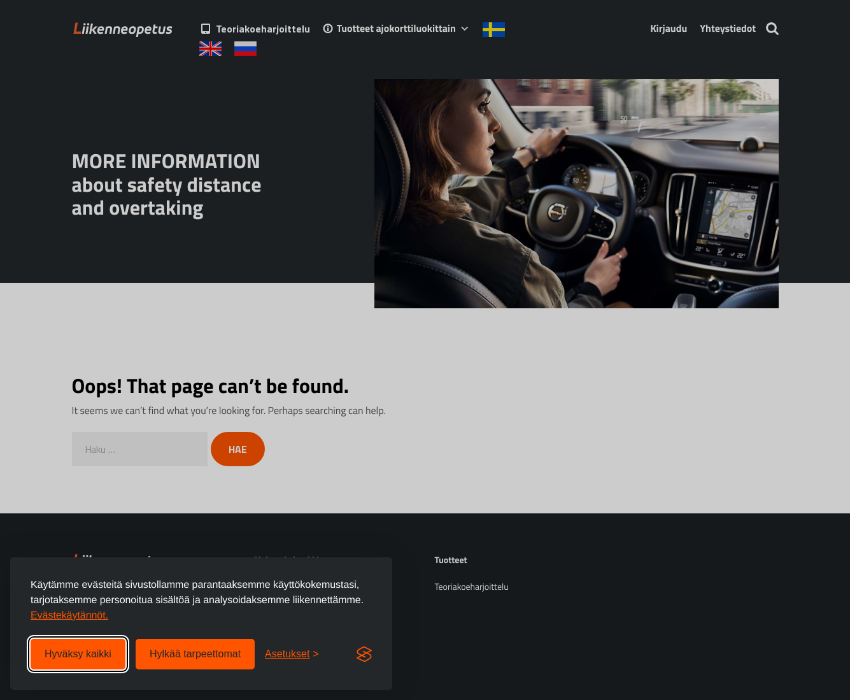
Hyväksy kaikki (78, 653)
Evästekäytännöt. (69, 615)
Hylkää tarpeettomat (195, 653)
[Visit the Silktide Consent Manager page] (364, 654)
